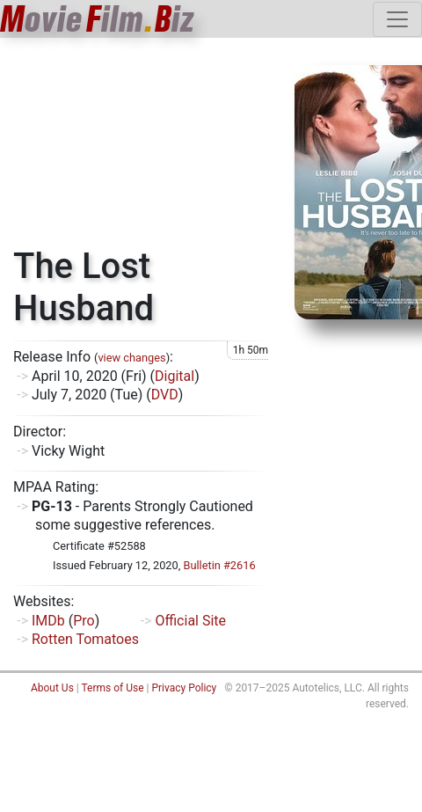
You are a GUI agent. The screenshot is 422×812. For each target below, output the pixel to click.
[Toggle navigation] (397, 19)
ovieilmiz (97, 19)
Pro (83, 620)
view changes (131, 357)
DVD (164, 394)
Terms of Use (112, 688)
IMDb (48, 620)
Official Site (190, 620)
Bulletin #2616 (219, 565)
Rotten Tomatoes (85, 639)
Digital (174, 376)
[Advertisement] (140, 149)
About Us (52, 688)
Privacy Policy (183, 688)
